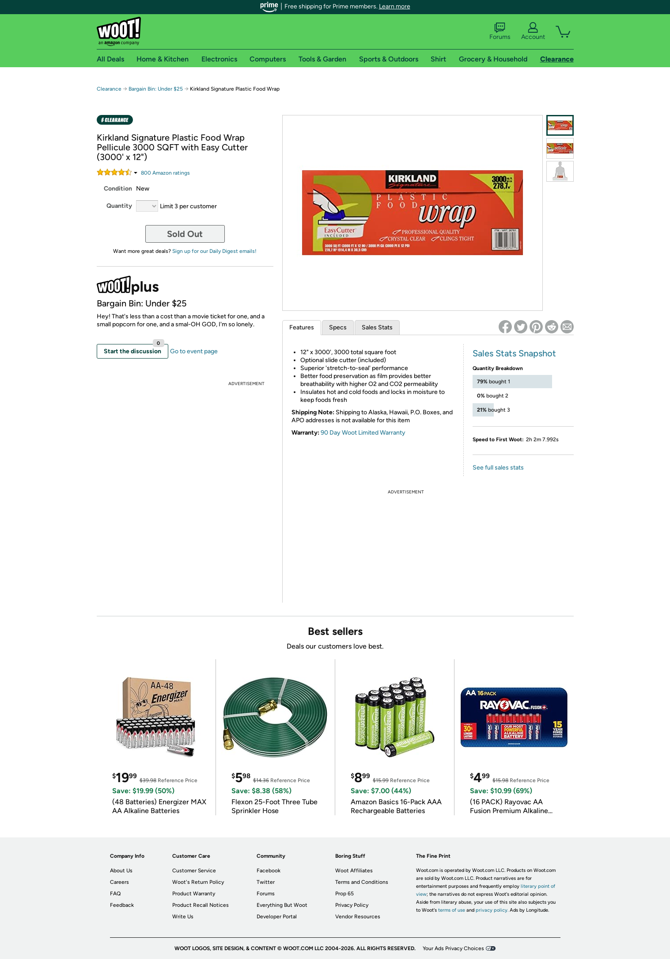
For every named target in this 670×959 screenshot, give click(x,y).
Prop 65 (344, 893)
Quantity (119, 206)
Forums (500, 31)
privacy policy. (492, 910)
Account (533, 31)
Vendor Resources (357, 916)
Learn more (394, 6)
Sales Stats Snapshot (514, 353)
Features (301, 327)
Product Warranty (193, 893)
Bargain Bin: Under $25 (156, 89)
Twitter (266, 882)
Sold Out (185, 234)
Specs (338, 327)
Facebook (268, 870)
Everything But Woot (282, 905)
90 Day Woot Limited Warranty (363, 432)
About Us (121, 870)
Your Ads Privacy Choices (453, 948)
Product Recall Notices (200, 905)
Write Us (182, 916)
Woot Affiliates (354, 870)
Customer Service (194, 870)
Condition (118, 188)
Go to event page (194, 351)
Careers (119, 882)
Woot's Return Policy (198, 882)
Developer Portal (277, 916)
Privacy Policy (351, 905)
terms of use (451, 910)
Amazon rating (165, 173)
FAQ (115, 893)
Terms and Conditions (361, 882)
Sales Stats (377, 327)
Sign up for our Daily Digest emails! (214, 251)
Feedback (122, 905)
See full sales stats (498, 467)
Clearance (109, 89)
